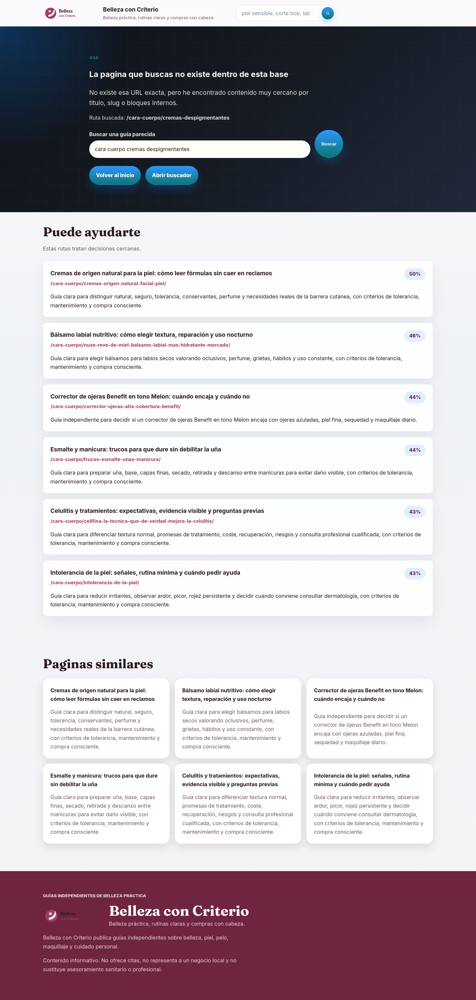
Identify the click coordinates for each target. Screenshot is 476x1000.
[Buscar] (328, 13)
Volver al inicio (115, 175)
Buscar (329, 143)
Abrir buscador (171, 175)
